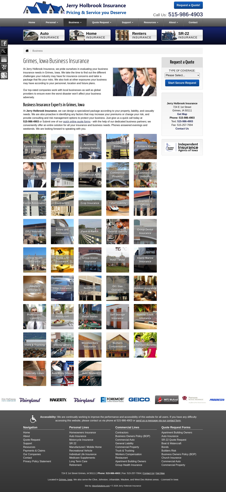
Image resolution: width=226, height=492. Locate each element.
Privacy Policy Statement (37, 461)
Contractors (62, 203)
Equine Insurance (34, 146)
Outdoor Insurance (145, 288)
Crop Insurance (90, 203)
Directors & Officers (145, 203)
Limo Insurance (62, 288)
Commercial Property (117, 175)
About (26, 436)
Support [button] (127, 22)
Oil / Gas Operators (118, 288)
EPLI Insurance (35, 231)
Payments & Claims (34, 450)
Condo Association (34, 203)
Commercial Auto (90, 174)
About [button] (173, 22)
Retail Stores (90, 316)
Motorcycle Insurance (81, 439)
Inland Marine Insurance (145, 260)
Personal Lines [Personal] (79, 427)
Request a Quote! (188, 5)
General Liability (117, 231)
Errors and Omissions (62, 231)
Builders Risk (145, 146)
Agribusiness (62, 146)
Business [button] (75, 22)
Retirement (75, 465)
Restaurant (62, 316)
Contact (193, 22)
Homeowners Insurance (82, 432)
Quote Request (31, 439)
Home (32, 22)
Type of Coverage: (182, 70)
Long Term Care (78, 461)
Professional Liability (34, 316)
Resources (29, 447)
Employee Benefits (145, 344)
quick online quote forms (76, 121)
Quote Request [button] (101, 22)
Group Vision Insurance (90, 260)
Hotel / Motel (117, 259)
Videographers (62, 344)
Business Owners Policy (34, 175)
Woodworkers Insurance (90, 345)
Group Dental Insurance (145, 231)
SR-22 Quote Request (174, 439)
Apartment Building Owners (90, 146)
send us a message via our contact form (158, 420)
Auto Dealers (90, 373)
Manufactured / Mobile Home (85, 447)
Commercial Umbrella (145, 175)
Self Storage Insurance (117, 316)
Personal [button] (52, 22)
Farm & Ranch (90, 231)
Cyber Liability (117, 203)
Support (27, 443)
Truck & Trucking (34, 344)
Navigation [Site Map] (30, 427)
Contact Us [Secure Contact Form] (182, 128)
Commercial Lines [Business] (127, 427)
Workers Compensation (117, 345)
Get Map (182, 114)
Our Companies (32, 454)
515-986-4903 (185, 14)
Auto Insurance (77, 436)
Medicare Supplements (82, 457)
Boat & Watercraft (171, 443)
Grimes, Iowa (65, 479)
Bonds (118, 146)
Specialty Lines (35, 373)
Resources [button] (151, 22)
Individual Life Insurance (83, 454)
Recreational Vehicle (80, 450)
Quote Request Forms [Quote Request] (176, 427)
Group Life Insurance (62, 260)
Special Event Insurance (145, 316)
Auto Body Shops (62, 373)
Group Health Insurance (35, 260)
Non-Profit (90, 288)
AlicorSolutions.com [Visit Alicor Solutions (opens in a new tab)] (101, 486)
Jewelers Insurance (35, 288)
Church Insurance (62, 174)
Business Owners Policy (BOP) (132, 436)
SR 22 (72, 443)
